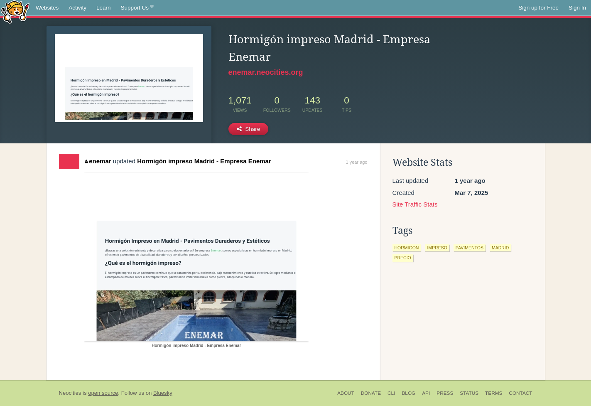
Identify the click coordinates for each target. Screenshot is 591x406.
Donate (371, 393)
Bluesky (162, 393)
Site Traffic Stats (415, 204)
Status (469, 393)
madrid (500, 247)
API (426, 393)
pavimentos (469, 247)
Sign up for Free (538, 8)
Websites (47, 8)
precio (403, 257)
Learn (103, 8)
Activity (77, 8)
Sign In (577, 8)
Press (445, 393)
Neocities (70, 393)
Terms (493, 393)
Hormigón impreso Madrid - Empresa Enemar (204, 161)
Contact (520, 393)
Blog (408, 393)
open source (103, 393)
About (345, 393)
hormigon (407, 247)
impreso (437, 247)
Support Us (137, 8)
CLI (391, 393)
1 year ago (357, 162)
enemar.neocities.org (265, 72)
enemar (98, 161)
